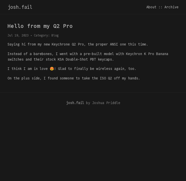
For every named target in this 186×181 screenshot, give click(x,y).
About (151, 7)
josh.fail (20, 7)
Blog (54, 35)
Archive (171, 7)
